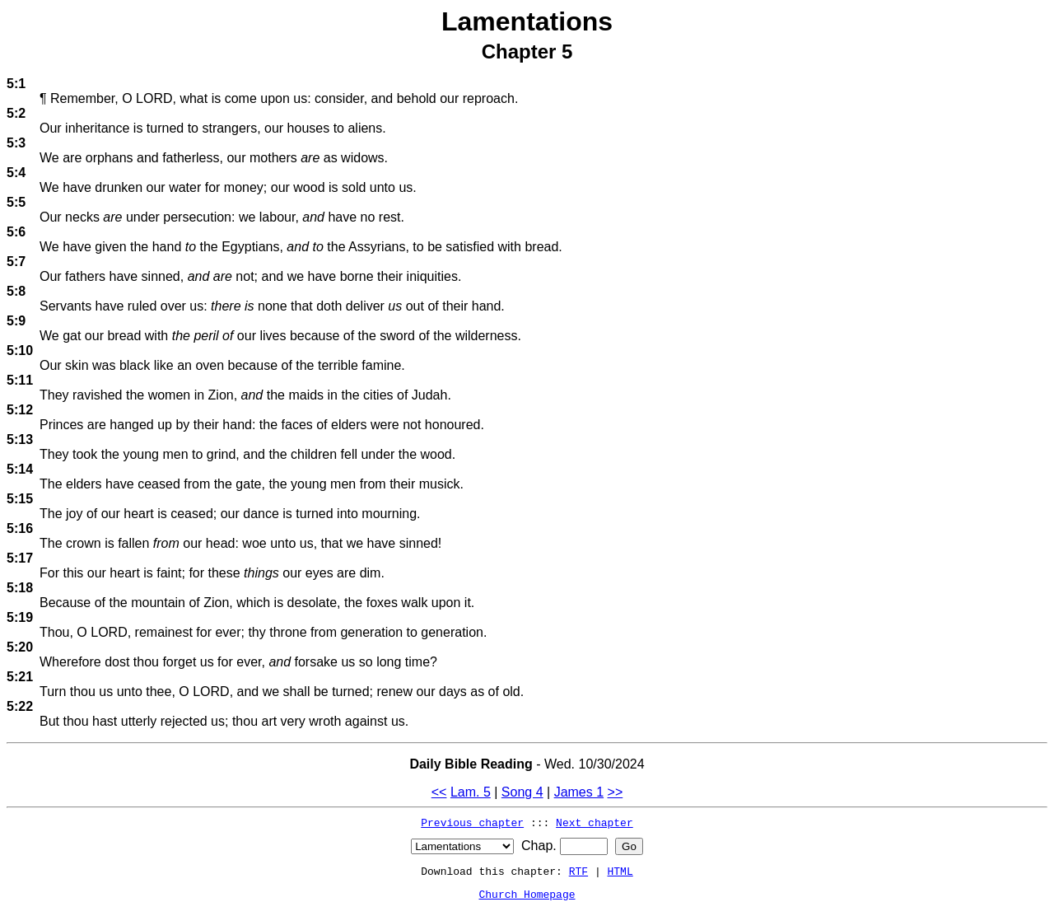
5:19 (20, 617)
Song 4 (522, 792)
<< (439, 792)
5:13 (20, 439)
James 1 (579, 792)
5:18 (20, 588)
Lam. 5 (470, 792)
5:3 (16, 143)
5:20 (20, 647)
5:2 (16, 113)
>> (615, 792)
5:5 (16, 202)
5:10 (20, 351)
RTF (578, 870)
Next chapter (594, 822)
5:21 (20, 677)
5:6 (16, 232)
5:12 (20, 410)
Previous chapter (472, 822)
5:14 (20, 469)
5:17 (20, 558)
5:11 (20, 380)
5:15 (20, 499)
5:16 (20, 528)
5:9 (16, 321)
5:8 (16, 291)
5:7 (16, 262)
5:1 (16, 84)
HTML (620, 870)
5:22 (20, 706)
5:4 (16, 173)
